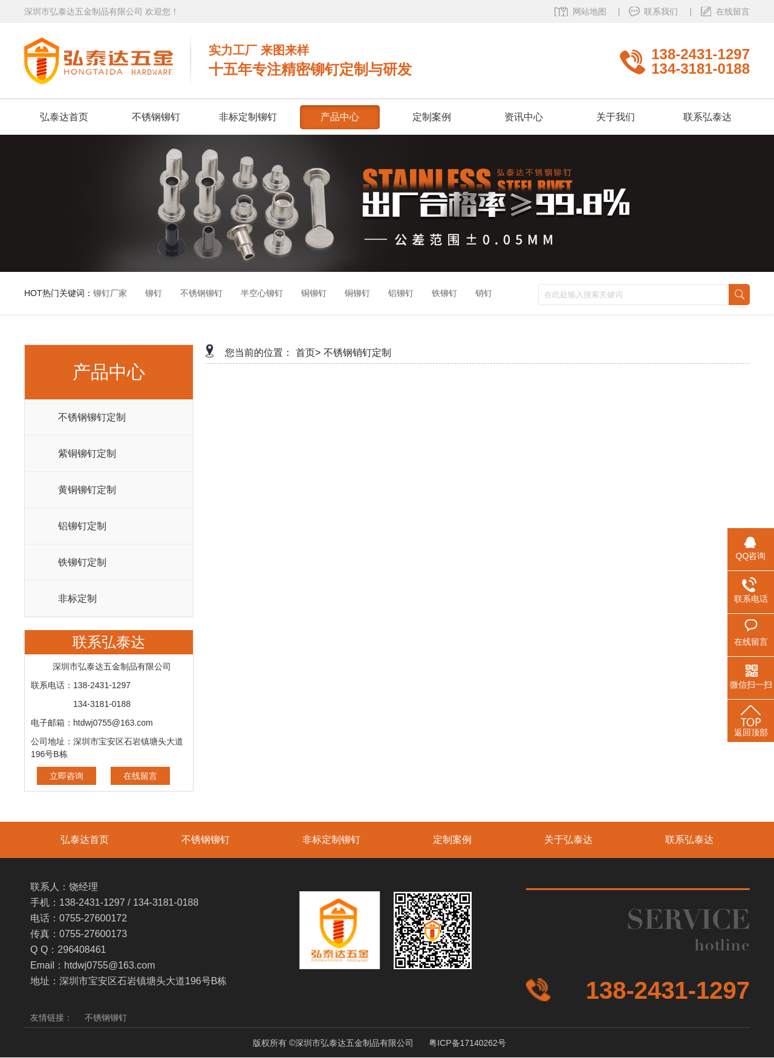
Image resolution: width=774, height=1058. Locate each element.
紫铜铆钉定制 (87, 453)
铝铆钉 (401, 293)
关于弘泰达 (568, 839)
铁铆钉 (444, 293)
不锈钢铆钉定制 (92, 417)
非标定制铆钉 (331, 839)
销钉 (483, 293)
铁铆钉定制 (82, 562)
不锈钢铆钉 (201, 293)
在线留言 (733, 11)
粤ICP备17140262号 (467, 1043)
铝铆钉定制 (82, 526)
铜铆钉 (314, 293)
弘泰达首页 (84, 839)
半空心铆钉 (262, 293)
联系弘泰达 (689, 839)
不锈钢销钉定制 (357, 352)
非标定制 (77, 598)
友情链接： (51, 1017)
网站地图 (591, 11)
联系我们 (662, 11)
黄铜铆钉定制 (87, 490)
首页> (308, 352)
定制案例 (452, 839)
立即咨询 (66, 776)
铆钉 (153, 293)
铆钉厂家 (110, 293)
